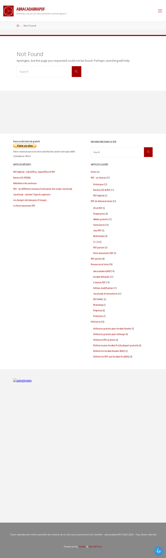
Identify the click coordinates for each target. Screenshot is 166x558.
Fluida (82, 546)
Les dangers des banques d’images (29, 200)
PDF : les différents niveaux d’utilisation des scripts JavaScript (42, 188)
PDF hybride (98, 195)
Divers (94, 171)
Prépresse (97, 310)
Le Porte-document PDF (24, 205)
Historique (98, 184)
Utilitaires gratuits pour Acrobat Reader (112, 328)
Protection (98, 316)
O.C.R (96, 241)
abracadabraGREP (102, 271)
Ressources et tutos (100, 264)
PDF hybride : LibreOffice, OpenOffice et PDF (34, 171)
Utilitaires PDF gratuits (104, 339)
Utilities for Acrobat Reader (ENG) (109, 351)
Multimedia (99, 236)
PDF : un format (98, 177)
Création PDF (99, 282)
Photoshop (98, 304)
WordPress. (95, 546)
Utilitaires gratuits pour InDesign (109, 334)
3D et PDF (97, 208)
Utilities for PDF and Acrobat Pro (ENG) (111, 356)
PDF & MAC (98, 299)
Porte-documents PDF (103, 253)
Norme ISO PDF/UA (22, 177)
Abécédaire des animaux (25, 183)
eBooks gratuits (100, 219)
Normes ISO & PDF (101, 189)
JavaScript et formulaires (105, 293)
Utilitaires (96, 321)
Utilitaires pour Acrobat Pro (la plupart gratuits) (116, 345)
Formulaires (99, 224)
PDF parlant (99, 247)
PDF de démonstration (101, 201)
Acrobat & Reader (101, 276)
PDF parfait (96, 258)
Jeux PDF (97, 230)
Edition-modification (103, 288)
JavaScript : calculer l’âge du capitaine (31, 194)
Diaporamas (99, 213)
